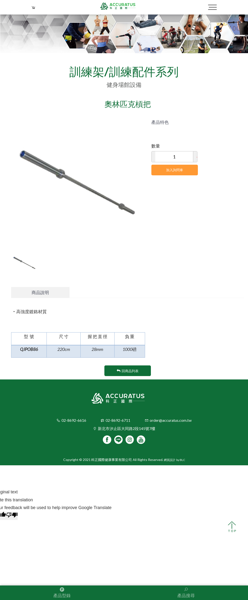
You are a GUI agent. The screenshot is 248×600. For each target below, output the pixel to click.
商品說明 (40, 292)
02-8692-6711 (118, 420)
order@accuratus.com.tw (171, 420)
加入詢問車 (174, 170)
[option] (77, 179)
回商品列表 (128, 371)
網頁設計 (170, 460)
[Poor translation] (12, 516)
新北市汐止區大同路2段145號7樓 (126, 428)
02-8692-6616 (74, 420)
